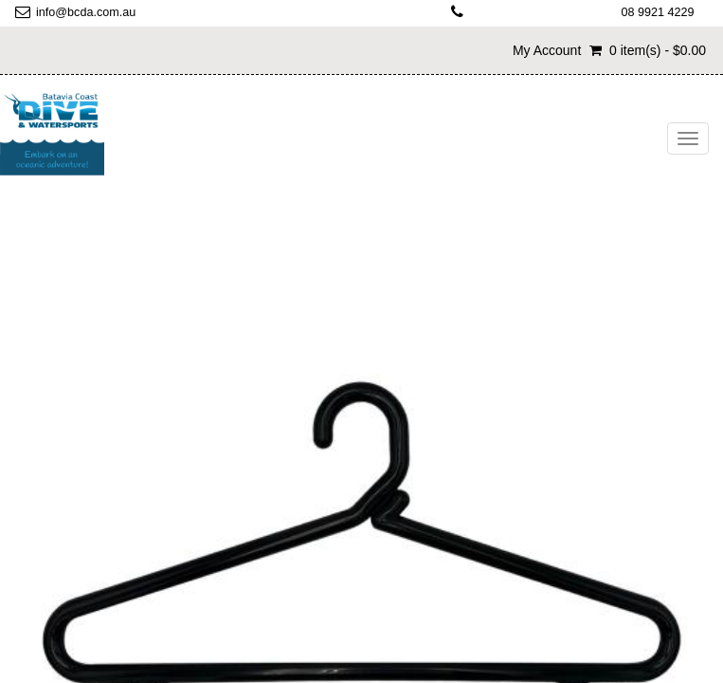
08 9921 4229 (657, 12)
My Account (547, 50)
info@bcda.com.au (86, 12)
